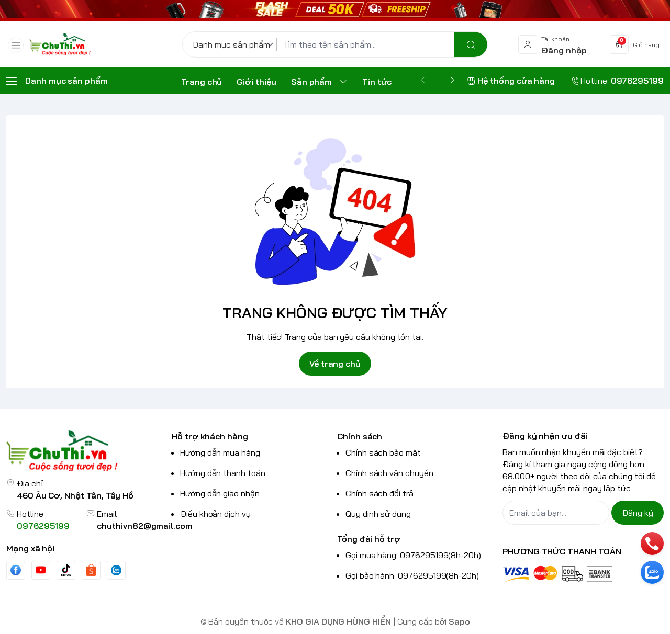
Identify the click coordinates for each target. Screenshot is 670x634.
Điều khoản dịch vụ (215, 513)
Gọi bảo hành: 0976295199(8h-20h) (412, 575)
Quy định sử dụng (378, 513)
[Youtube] (41, 569)
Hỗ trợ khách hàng (210, 436)
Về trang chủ (335, 363)
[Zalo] (116, 570)
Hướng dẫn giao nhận (220, 493)
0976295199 (43, 525)
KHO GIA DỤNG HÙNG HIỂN (338, 621)
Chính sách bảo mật (383, 452)
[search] (470, 44)
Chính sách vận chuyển (389, 473)
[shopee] (91, 570)
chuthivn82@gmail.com (145, 525)
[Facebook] (15, 569)
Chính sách (359, 436)
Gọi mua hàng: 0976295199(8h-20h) (413, 555)
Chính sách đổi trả (379, 493)
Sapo (459, 621)
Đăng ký (637, 512)
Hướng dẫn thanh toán (222, 473)
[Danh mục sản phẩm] (235, 44)
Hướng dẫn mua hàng (220, 452)
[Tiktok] (66, 569)
